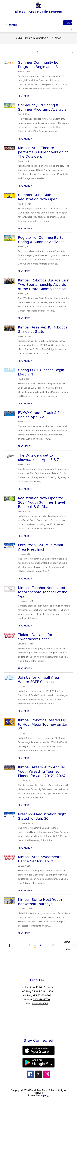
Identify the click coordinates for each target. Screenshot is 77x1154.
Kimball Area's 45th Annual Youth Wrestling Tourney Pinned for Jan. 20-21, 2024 (41, 771)
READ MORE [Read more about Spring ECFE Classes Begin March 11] (25, 403)
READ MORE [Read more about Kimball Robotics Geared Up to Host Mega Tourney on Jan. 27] (25, 758)
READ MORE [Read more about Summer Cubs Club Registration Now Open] (25, 228)
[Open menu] (11, 25)
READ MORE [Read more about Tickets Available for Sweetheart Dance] (25, 668)
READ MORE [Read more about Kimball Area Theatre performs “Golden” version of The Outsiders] (25, 185)
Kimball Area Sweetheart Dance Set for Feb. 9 (39, 859)
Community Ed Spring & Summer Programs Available (42, 107)
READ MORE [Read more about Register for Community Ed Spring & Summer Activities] (25, 271)
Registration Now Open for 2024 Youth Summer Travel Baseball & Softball (41, 502)
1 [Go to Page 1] (17, 945)
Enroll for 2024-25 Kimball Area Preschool (40, 547)
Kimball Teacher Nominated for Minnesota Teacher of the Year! (42, 592)
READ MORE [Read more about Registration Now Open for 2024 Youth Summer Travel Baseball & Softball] (25, 536)
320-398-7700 (41, 999)
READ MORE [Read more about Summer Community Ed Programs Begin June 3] (25, 96)
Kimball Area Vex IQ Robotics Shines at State (43, 329)
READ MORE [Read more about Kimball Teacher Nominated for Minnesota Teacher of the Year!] (25, 625)
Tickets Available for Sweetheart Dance (35, 637)
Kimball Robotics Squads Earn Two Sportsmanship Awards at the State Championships (43, 284)
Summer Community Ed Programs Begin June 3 (38, 64)
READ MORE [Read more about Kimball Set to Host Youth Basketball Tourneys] (25, 933)
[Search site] (70, 28)
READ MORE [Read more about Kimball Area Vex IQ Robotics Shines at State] (25, 361)
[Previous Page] (11, 945)
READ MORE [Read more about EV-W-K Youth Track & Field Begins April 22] (25, 446)
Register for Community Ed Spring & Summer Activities (41, 239)
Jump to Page (67, 945)
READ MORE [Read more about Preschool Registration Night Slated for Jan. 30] (25, 847)
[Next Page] (60, 945)
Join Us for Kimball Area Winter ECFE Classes (38, 679)
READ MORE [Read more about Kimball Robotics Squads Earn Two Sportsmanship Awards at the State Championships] (25, 318)
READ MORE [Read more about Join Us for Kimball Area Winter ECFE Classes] (25, 711)
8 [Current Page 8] (35, 945)
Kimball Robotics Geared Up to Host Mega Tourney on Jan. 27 (43, 724)
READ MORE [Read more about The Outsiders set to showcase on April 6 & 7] (25, 489)
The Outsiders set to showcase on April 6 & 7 (38, 457)
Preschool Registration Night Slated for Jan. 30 (42, 816)
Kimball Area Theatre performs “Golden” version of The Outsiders (43, 152)
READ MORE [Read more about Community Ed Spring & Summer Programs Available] (25, 138)
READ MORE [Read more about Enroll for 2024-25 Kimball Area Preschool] (25, 578)
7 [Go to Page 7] (29, 945)
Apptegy (45, 1095)
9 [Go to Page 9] (40, 945)
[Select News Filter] (54, 52)
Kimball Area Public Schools (32, 38)
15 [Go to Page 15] (53, 945)
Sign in (69, 22)
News (58, 38)
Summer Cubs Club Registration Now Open (37, 197)
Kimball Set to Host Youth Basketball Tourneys (40, 901)
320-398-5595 (40, 1003)
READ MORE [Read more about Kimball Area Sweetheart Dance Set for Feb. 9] (25, 890)
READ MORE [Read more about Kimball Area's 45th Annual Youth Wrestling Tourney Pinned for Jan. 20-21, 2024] (25, 805)
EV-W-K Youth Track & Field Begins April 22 (42, 414)
